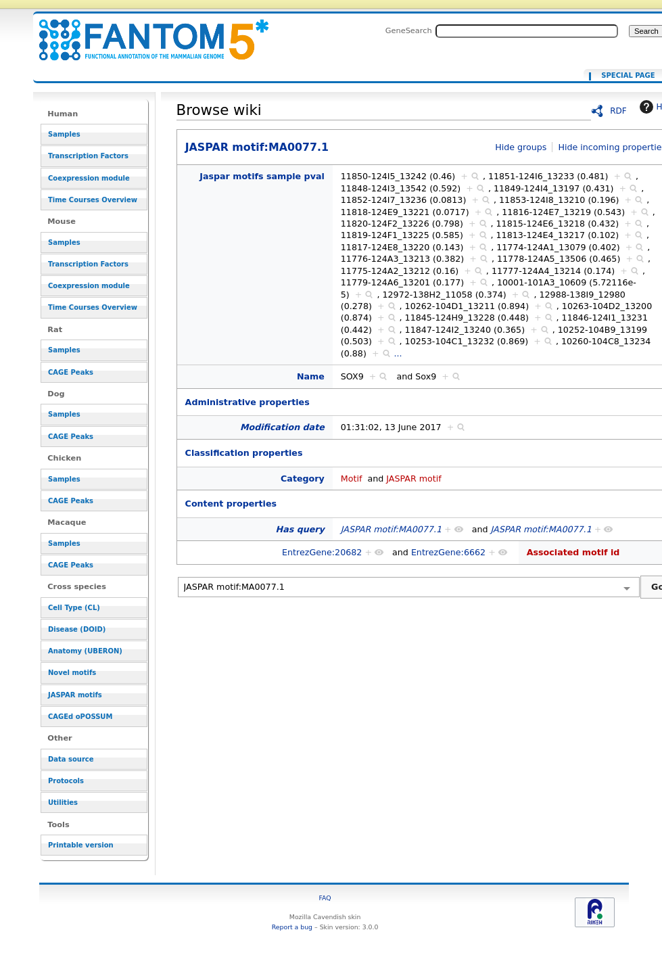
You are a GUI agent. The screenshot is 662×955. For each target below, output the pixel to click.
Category (303, 478)
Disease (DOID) (76, 629)
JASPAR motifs (75, 695)
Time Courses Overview (92, 200)
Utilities (63, 802)
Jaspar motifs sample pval (262, 176)
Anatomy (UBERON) (85, 651)
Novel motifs (72, 672)
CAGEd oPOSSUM (80, 716)
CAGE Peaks (70, 372)
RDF (618, 111)
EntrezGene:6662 (448, 552)
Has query (300, 529)
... (398, 353)
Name (311, 376)
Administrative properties (247, 402)
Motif (351, 478)
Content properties (231, 503)
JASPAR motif (414, 478)
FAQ (325, 898)
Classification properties (244, 453)
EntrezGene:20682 (322, 552)
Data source (71, 759)
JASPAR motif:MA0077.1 (145, 32)
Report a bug (292, 927)
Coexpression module (89, 178)
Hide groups (520, 147)
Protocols (66, 781)
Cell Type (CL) (74, 607)
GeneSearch (408, 30)
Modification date (282, 427)
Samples (64, 134)
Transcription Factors (88, 156)
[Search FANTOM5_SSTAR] (526, 31)
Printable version (81, 845)
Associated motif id (573, 552)
